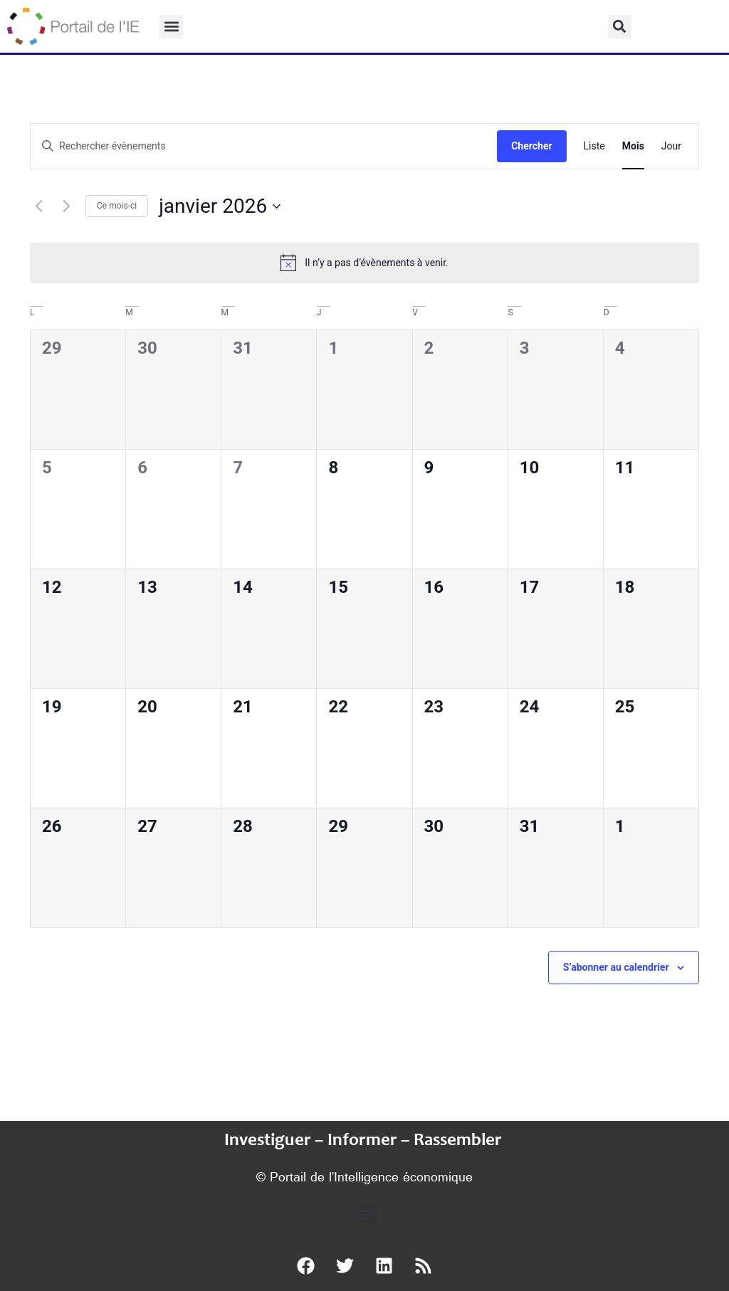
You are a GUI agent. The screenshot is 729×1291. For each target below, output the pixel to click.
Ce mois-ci (117, 206)
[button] (171, 26)
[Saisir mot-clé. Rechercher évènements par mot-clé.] (264, 146)
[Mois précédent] (38, 206)
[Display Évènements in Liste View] (594, 146)
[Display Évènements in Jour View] (671, 146)
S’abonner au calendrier (616, 967)
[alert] (364, 263)
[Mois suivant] (66, 206)
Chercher (531, 146)
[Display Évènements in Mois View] (633, 146)
